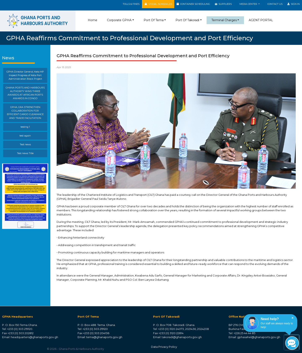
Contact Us (274, 4)
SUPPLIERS (223, 4)
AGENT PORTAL (261, 20)
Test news (25, 144)
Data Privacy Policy (164, 346)
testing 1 (25, 126)
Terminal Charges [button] (224, 20)
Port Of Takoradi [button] (187, 20)
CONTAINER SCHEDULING (193, 4)
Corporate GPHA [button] (119, 20)
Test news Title (25, 153)
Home (93, 20)
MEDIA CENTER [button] (249, 4)
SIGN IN (293, 4)
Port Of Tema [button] (154, 20)
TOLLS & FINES (131, 4)
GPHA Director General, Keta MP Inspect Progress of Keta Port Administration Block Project (25, 75)
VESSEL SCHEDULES (158, 4)
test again (25, 135)
